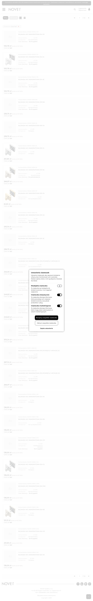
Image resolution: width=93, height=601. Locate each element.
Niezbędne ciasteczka (39, 286)
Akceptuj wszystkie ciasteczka (46, 318)
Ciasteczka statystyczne (40, 295)
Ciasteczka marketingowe (41, 306)
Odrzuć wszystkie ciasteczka (46, 323)
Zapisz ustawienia (46, 328)
